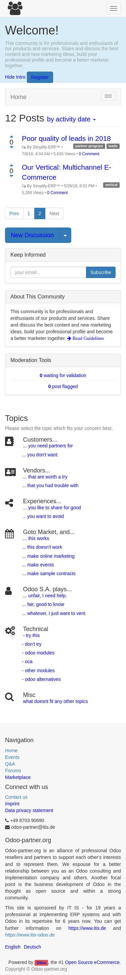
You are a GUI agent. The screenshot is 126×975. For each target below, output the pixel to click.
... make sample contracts (49, 573)
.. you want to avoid (44, 516)
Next (54, 213)
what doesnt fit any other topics (55, 701)
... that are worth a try (45, 476)
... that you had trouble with (50, 485)
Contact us (16, 797)
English (12, 947)
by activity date (71, 119)
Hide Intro (15, 77)
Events (12, 757)
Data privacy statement (29, 810)
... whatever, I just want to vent (53, 613)
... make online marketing (48, 556)
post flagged (63, 386)
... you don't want (39, 454)
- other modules (38, 670)
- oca (27, 661)
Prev (14, 213)
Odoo (41, 963)
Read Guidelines (87, 338)
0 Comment (89, 154)
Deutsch (32, 947)
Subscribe (100, 272)
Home (11, 750)
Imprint (12, 803)
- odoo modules (37, 652)
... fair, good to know (43, 604)
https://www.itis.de (87, 928)
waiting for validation (63, 375)
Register (40, 77)
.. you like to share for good (52, 507)
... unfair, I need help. (45, 595)
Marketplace (18, 777)
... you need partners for (48, 445)
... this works (36, 538)
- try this (31, 635)
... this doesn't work (42, 547)
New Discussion (32, 235)
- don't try (32, 644)
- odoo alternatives (41, 679)
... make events (37, 564)
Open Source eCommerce (92, 962)
